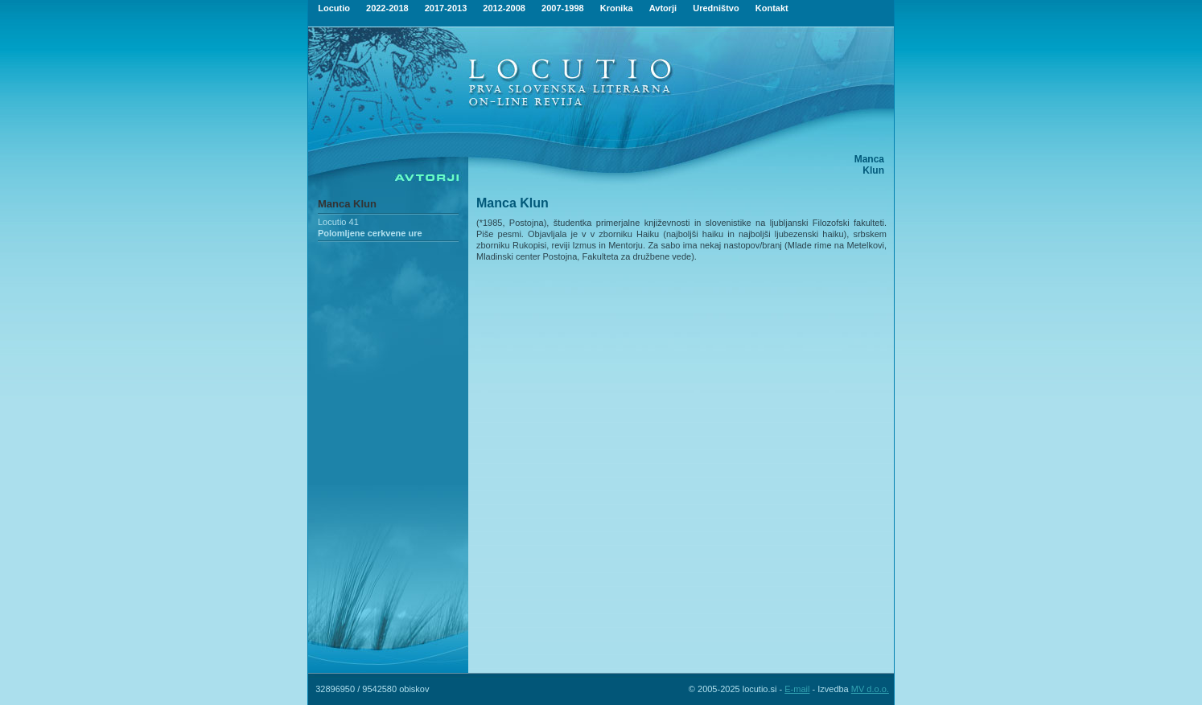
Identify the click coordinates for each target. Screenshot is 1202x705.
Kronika (616, 8)
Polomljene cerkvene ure (370, 233)
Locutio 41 (338, 222)
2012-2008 (504, 8)
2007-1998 (562, 8)
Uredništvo (716, 8)
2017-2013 (446, 8)
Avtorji (663, 8)
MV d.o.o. (870, 689)
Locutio (334, 8)
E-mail (796, 689)
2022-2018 (387, 8)
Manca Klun (347, 204)
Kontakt (771, 8)
